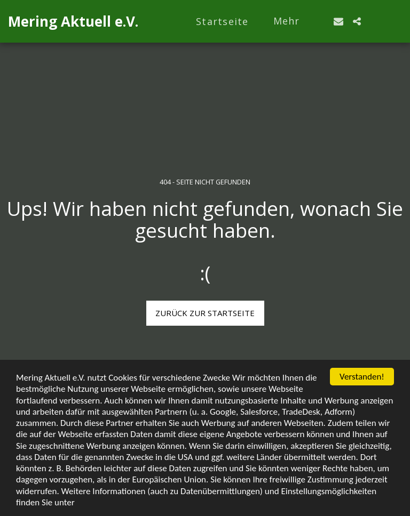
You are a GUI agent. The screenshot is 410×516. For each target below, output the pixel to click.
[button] (338, 21)
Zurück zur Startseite (205, 313)
